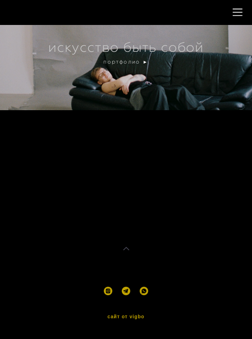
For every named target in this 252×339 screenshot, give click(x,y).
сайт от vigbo (126, 315)
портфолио (123, 61)
